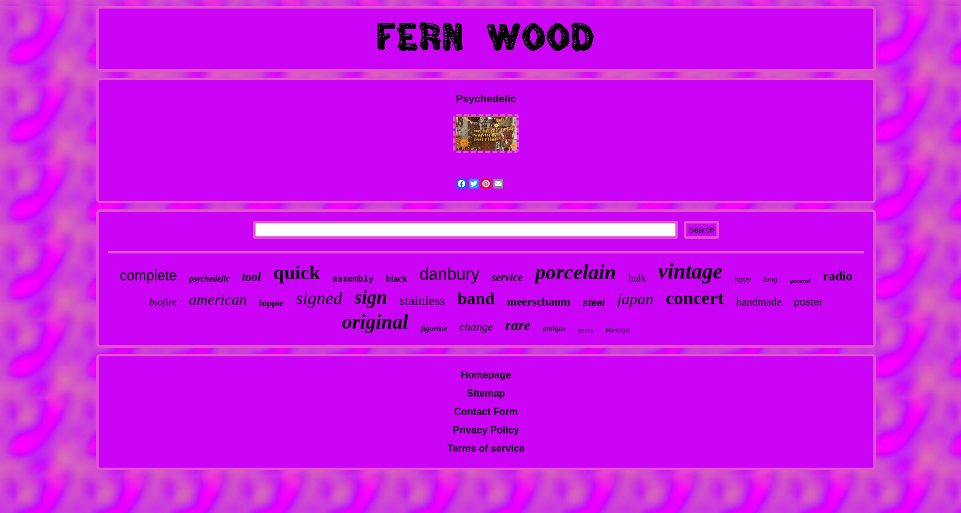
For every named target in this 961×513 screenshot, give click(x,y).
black (397, 278)
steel (594, 303)
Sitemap (486, 393)
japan (635, 299)
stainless (423, 300)
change (476, 326)
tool (251, 276)
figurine (433, 328)
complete (148, 275)
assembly (352, 279)
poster (808, 302)
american (217, 299)
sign (370, 297)
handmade (758, 302)
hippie (271, 303)
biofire (163, 302)
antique (554, 328)
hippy (743, 279)
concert (695, 298)
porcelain (575, 272)
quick (296, 272)
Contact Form (486, 411)
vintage (690, 271)
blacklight (618, 330)
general (800, 280)
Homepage (486, 375)
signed (319, 298)
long (770, 278)
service (507, 277)
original (375, 322)
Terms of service (486, 448)
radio (838, 276)
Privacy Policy (486, 430)
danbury (450, 274)
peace (585, 330)
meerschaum (538, 301)
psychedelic (209, 278)
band (476, 298)
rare (517, 325)
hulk (636, 278)
